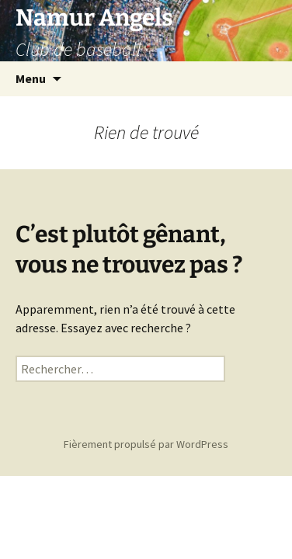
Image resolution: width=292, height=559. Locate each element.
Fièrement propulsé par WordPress (146, 444)
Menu (31, 78)
